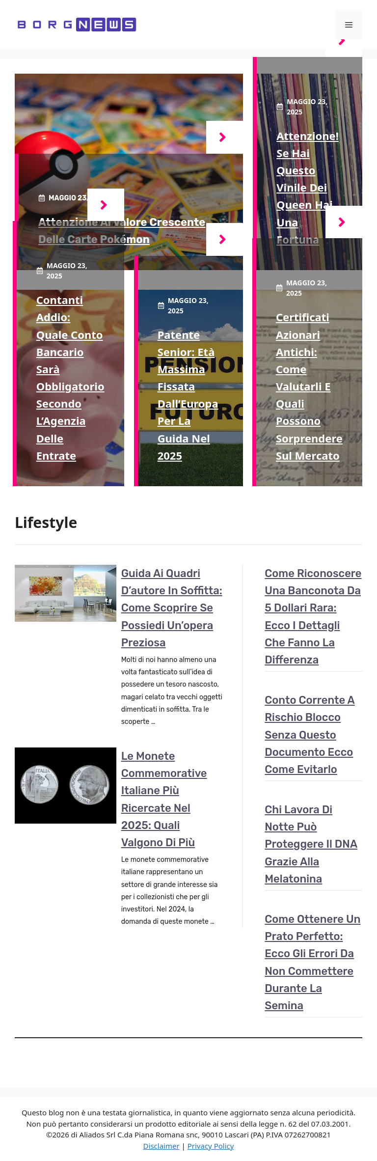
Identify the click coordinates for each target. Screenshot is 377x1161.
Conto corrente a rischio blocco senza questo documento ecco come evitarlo (310, 734)
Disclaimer (161, 1146)
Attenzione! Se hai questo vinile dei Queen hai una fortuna (307, 187)
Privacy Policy (211, 1146)
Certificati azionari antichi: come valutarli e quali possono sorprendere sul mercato (309, 386)
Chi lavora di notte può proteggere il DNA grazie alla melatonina (311, 844)
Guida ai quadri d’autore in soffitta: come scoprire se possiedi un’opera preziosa (171, 608)
